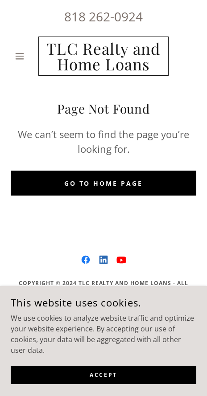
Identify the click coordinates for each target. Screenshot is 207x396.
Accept (103, 375)
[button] (24, 56)
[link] (103, 56)
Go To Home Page (103, 183)
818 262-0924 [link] (103, 16)
